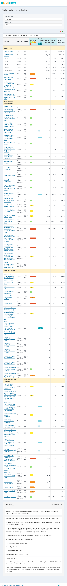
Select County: (9, 16)
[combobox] (33, 18)
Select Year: (8, 22)
